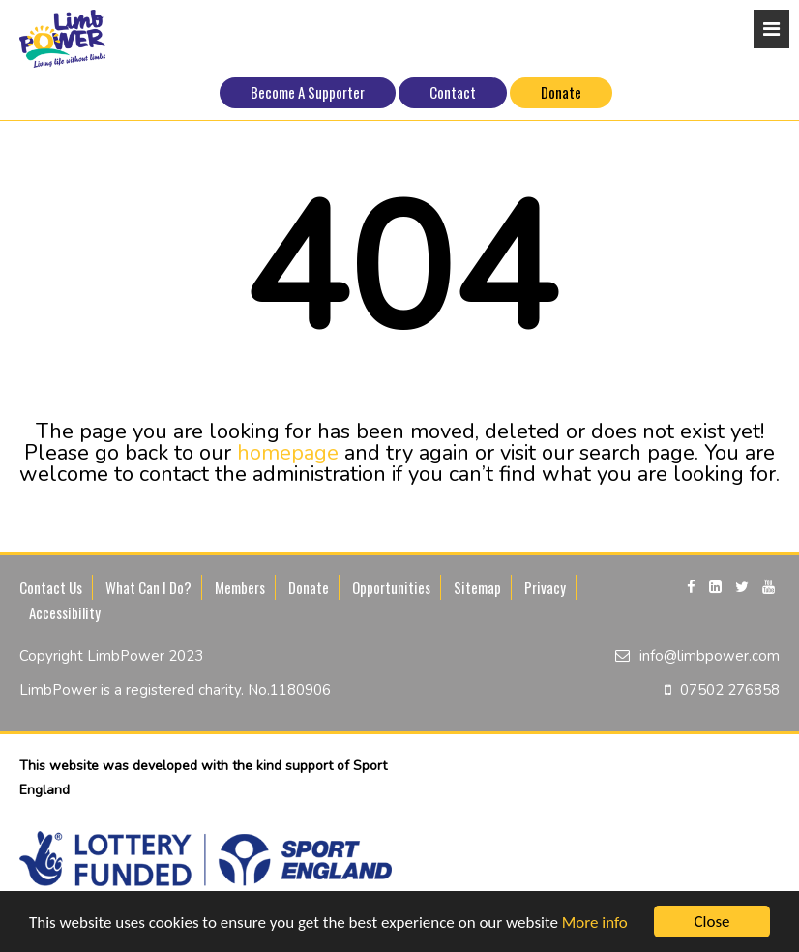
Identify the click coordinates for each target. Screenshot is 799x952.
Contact (452, 92)
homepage (288, 452)
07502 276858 (730, 689)
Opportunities (391, 587)
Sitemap (477, 587)
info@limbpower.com (709, 656)
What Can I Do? (148, 587)
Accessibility (65, 612)
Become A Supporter (308, 92)
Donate (561, 92)
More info (595, 922)
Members (240, 587)
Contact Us (50, 587)
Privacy (545, 587)
